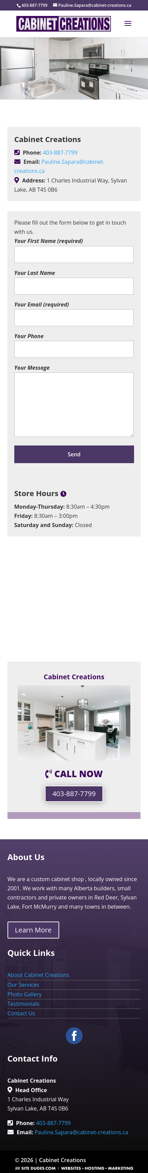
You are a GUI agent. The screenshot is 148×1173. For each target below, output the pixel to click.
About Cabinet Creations (38, 975)
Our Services (23, 984)
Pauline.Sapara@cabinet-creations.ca (81, 1132)
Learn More (33, 929)
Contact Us (21, 1013)
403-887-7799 (60, 152)
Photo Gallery (24, 994)
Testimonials (23, 1004)
